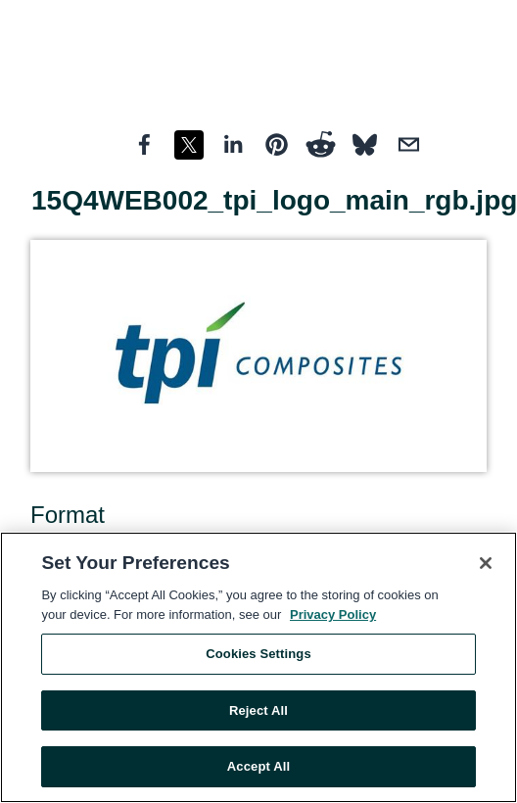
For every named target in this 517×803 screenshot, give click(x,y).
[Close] (485, 563)
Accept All (258, 766)
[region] (258, 667)
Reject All (258, 710)
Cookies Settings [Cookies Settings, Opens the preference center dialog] (258, 653)
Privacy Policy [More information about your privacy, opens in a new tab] (333, 614)
